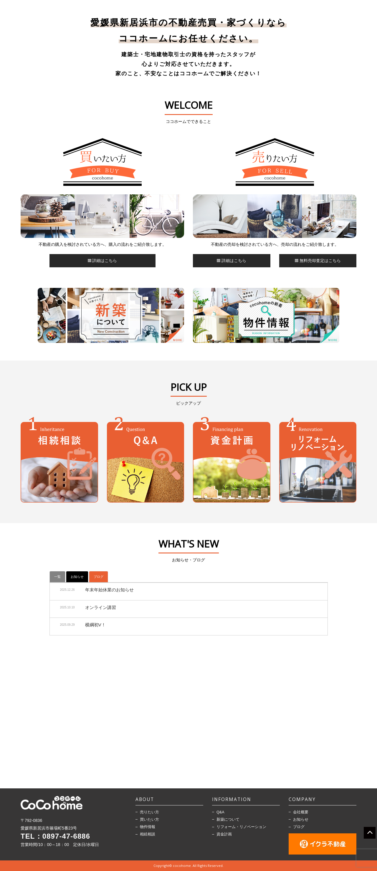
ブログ (98, 576)
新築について (227, 819)
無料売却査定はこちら (318, 260)
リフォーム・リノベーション (241, 827)
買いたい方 (149, 819)
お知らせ (77, 576)
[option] (102, 217)
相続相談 (147, 834)
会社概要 (300, 812)
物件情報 (147, 827)
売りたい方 (149, 812)
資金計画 (224, 834)
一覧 (57, 576)
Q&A (220, 812)
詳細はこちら (102, 260)
